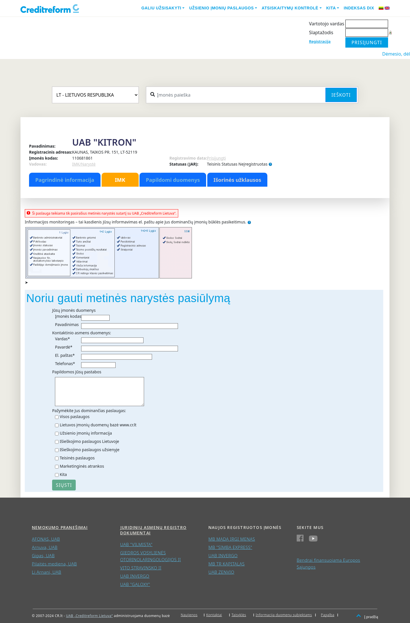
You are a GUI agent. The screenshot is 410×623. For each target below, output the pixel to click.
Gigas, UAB (43, 555)
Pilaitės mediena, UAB (54, 564)
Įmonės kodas (68, 316)
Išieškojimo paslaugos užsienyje (90, 449)
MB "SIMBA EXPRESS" (230, 547)
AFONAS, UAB (46, 539)
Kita (331, 8)
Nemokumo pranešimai (60, 527)
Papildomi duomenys (173, 179)
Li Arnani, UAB (46, 572)
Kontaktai (214, 614)
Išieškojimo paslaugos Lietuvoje (89, 441)
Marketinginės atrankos (82, 466)
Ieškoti (341, 95)
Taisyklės (238, 614)
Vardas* (62, 338)
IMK (120, 179)
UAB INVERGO (134, 576)
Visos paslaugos (75, 416)
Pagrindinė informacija (64, 179)
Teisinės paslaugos (77, 458)
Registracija (320, 41)
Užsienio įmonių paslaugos (221, 8)
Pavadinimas (67, 324)
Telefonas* (65, 363)
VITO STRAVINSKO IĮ (140, 568)
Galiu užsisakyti (161, 8)
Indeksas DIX (359, 8)
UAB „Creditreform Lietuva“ (89, 615)
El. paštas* (65, 355)
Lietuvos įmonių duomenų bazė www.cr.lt (98, 424)
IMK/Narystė (83, 164)
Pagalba (327, 614)
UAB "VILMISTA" (136, 544)
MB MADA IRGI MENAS (231, 539)
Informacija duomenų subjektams (284, 614)
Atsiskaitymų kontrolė (290, 8)
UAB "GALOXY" (135, 584)
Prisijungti (216, 158)
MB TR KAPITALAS (226, 564)
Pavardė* (63, 347)
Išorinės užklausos (237, 179)
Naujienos (189, 614)
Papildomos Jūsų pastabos (76, 371)
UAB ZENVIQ (221, 572)
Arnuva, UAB (45, 547)
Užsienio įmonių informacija (86, 433)
